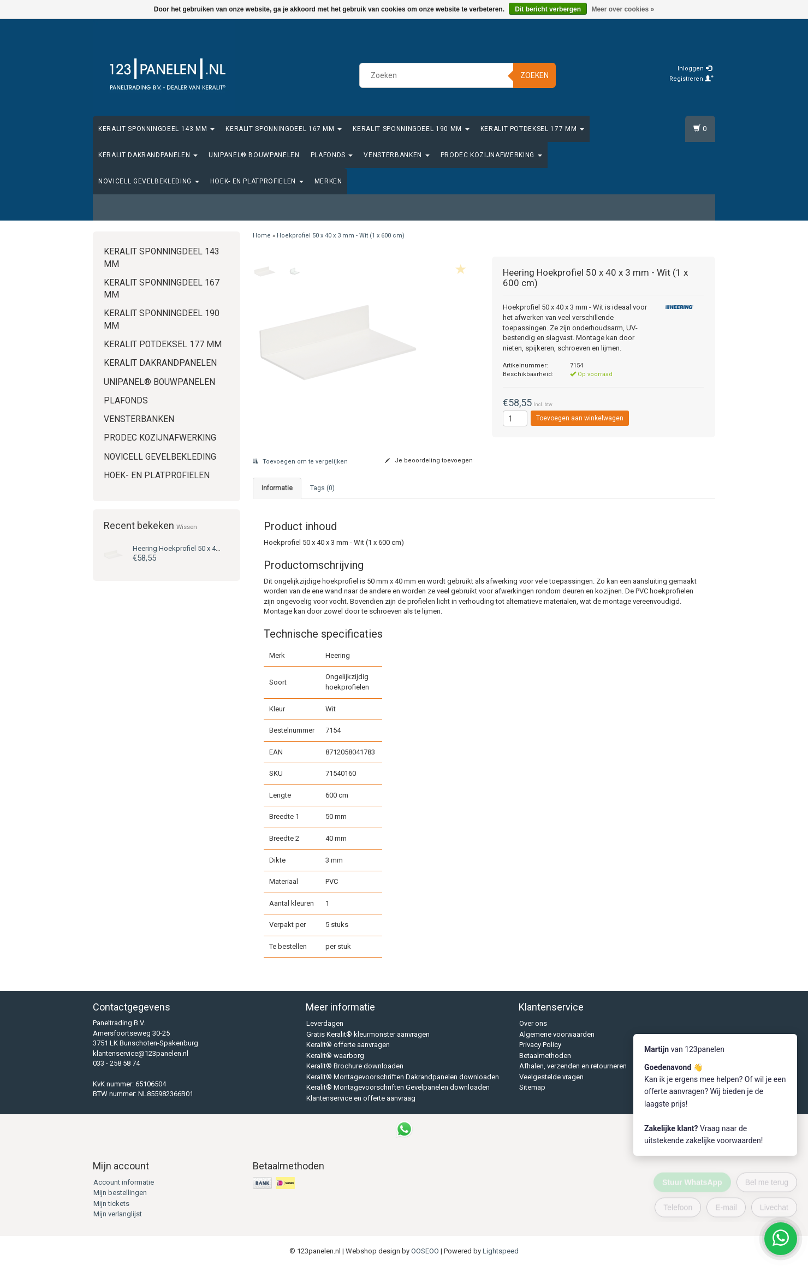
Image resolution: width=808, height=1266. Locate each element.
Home (262, 235)
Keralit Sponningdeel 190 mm (411, 129)
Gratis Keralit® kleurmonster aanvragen (368, 1034)
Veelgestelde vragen (551, 1077)
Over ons (533, 1023)
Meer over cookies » (622, 9)
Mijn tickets (111, 1203)
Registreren (691, 78)
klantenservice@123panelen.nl (140, 1053)
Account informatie (123, 1182)
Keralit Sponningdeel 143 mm (156, 129)
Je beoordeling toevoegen (429, 460)
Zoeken (534, 75)
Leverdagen (324, 1023)
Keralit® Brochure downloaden (354, 1066)
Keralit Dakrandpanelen (148, 155)
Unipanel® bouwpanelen (254, 155)
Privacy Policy (540, 1045)
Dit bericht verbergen (548, 9)
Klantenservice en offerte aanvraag (360, 1098)
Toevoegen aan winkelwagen (579, 418)
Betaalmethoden (545, 1055)
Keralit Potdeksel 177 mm (532, 129)
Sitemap (532, 1087)
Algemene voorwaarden (557, 1034)
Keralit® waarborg (335, 1055)
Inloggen (695, 68)
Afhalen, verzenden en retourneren (573, 1066)
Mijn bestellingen (120, 1192)
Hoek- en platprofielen (257, 181)
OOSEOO (425, 1251)
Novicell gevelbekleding (148, 181)
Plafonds (332, 155)
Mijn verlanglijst (117, 1214)
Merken (328, 181)
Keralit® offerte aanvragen (348, 1045)
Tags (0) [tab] (322, 488)
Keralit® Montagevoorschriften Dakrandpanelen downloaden (402, 1077)
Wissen (186, 527)
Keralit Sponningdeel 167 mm (283, 129)
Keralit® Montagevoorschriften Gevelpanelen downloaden (398, 1087)
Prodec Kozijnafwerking (491, 155)
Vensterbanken (396, 155)
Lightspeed (501, 1251)
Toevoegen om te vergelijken (300, 461)
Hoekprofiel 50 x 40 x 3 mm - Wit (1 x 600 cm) (216, 548)
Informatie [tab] (277, 488)
